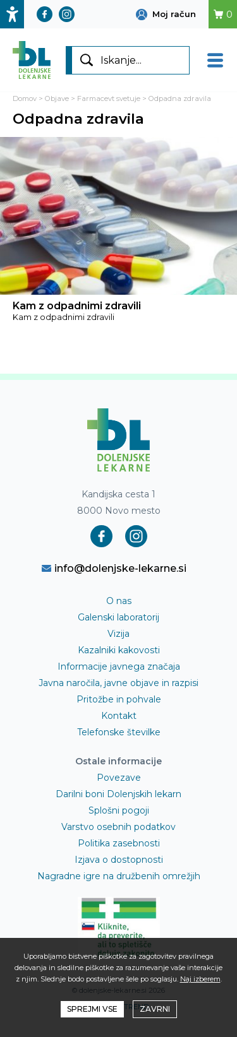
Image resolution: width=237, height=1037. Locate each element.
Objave (57, 98)
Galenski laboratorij (118, 617)
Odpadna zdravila (180, 98)
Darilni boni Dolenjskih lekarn (118, 794)
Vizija (118, 633)
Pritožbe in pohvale (118, 699)
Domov (25, 98)
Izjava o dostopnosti (119, 859)
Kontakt (119, 715)
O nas (118, 601)
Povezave (119, 777)
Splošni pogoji (118, 810)
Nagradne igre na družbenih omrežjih (118, 876)
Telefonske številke (119, 732)
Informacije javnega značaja (119, 666)
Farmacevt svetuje (108, 98)
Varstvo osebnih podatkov (118, 827)
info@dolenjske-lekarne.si (114, 568)
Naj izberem (200, 979)
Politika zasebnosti (119, 843)
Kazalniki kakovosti (119, 650)
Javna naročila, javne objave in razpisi (118, 683)
